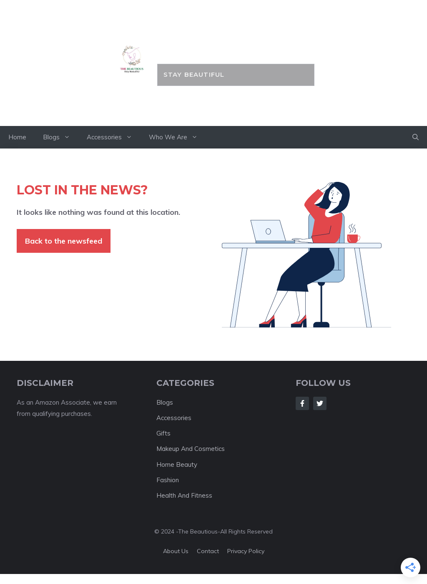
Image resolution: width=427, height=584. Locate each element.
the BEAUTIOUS (235, 45)
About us (175, 551)
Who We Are (177, 137)
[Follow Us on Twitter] (320, 403)
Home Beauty (176, 464)
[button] (415, 137)
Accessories (114, 137)
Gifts (163, 433)
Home (17, 137)
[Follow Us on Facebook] (302, 403)
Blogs (60, 137)
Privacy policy (245, 551)
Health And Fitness (184, 495)
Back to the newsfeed (63, 241)
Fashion (167, 480)
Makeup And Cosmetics (190, 449)
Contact (208, 551)
